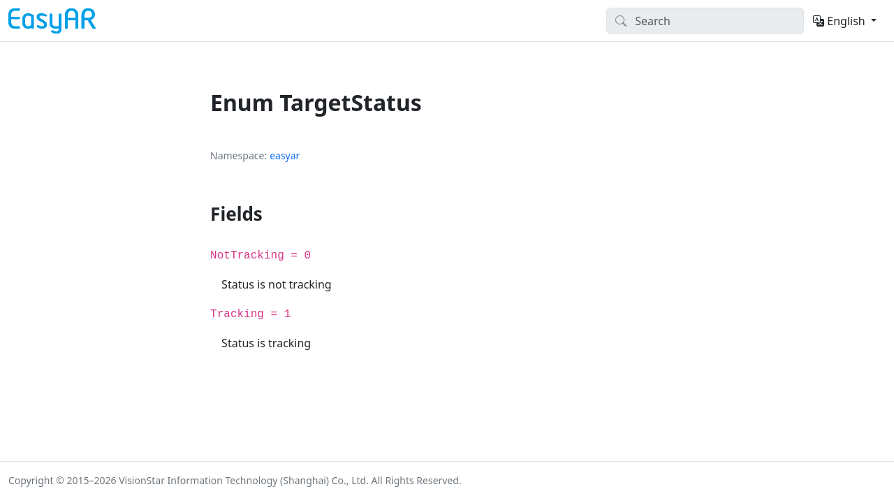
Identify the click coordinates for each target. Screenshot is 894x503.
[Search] (705, 21)
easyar (285, 155)
